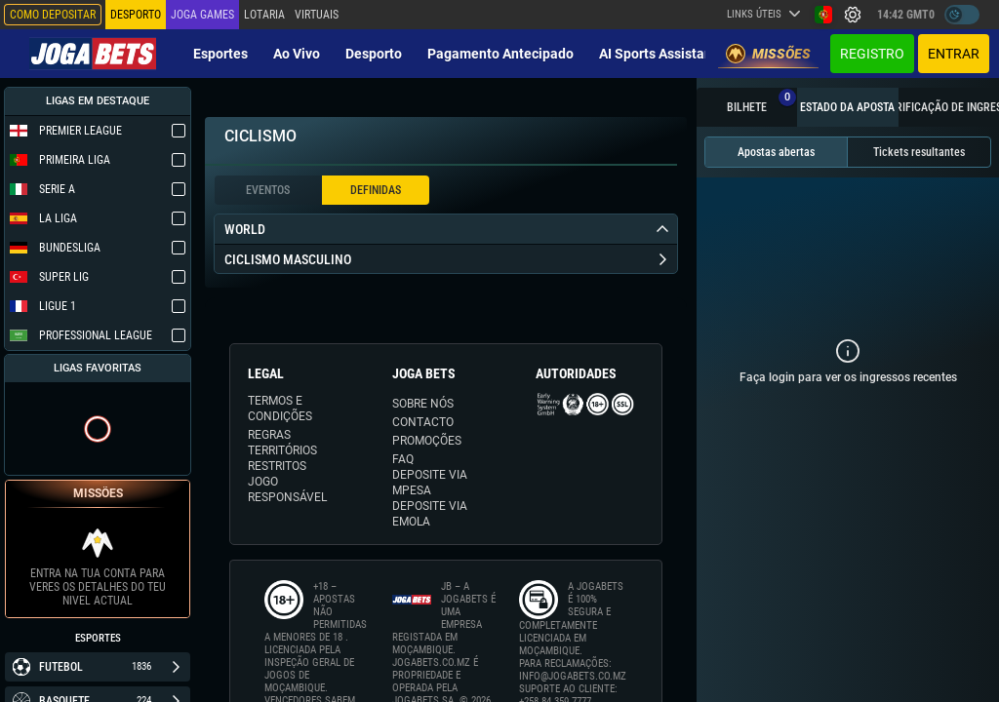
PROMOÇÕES (426, 441)
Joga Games (202, 14)
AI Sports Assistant (658, 53)
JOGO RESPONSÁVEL (287, 489)
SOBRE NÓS (423, 403)
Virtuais (317, 14)
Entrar (953, 53)
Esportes (220, 53)
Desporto (373, 53)
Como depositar (53, 14)
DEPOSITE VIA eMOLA (429, 513)
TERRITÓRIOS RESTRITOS (282, 458)
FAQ (403, 459)
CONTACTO (423, 422)
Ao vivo (296, 53)
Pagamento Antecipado (500, 53)
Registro (872, 53)
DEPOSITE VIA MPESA (429, 482)
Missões (768, 53)
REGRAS (269, 435)
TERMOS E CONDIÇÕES (280, 408)
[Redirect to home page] (92, 53)
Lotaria (264, 14)
